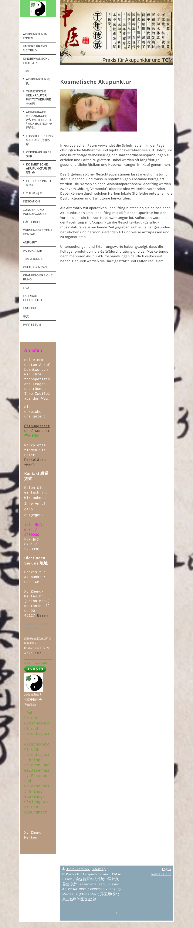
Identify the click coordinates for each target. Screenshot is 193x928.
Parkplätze (35, 459)
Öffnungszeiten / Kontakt (38, 429)
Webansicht (161, 874)
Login (166, 869)
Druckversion (76, 869)
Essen (42, 615)
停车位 (29, 464)
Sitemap (99, 869)
